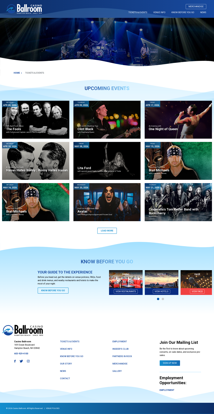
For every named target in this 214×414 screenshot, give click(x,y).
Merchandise (195, 6)
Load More (107, 230)
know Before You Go (71, 356)
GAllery (117, 371)
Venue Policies (53, 408)
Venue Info (159, 12)
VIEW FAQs (197, 291)
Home (18, 73)
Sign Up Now (170, 363)
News (203, 12)
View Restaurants (126, 291)
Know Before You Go (182, 12)
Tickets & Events (137, 12)
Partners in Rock (122, 356)
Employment (119, 341)
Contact (65, 378)
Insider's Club (120, 349)
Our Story (66, 363)
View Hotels (161, 291)
